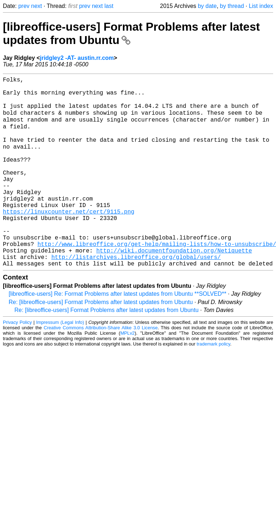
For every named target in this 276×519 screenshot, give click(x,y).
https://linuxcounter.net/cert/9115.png (68, 239)
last (108, 6)
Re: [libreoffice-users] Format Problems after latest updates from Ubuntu (101, 342)
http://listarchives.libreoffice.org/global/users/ (136, 295)
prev (24, 6)
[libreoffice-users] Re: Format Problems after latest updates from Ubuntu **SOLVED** (117, 333)
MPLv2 (127, 372)
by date (207, 6)
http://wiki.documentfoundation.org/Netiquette (174, 287)
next (36, 6)
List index (261, 6)
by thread (232, 6)
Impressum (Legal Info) (60, 362)
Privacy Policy (17, 362)
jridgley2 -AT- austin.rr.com (77, 58)
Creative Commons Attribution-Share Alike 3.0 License (100, 367)
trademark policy (213, 383)
